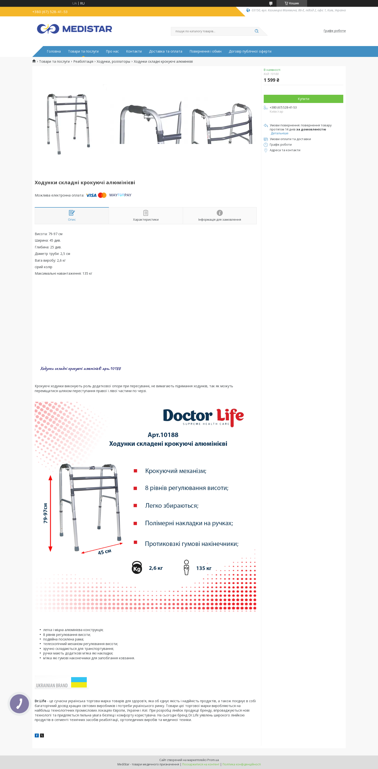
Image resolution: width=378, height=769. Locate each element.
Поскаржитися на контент (200, 764)
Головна (54, 51)
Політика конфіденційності (242, 764)
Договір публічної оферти (250, 51)
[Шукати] (256, 31)
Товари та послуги (83, 51)
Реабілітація (83, 61)
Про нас (112, 51)
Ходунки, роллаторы (113, 61)
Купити (303, 98)
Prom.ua (213, 760)
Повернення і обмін (205, 51)
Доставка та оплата (165, 51)
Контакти (134, 51)
